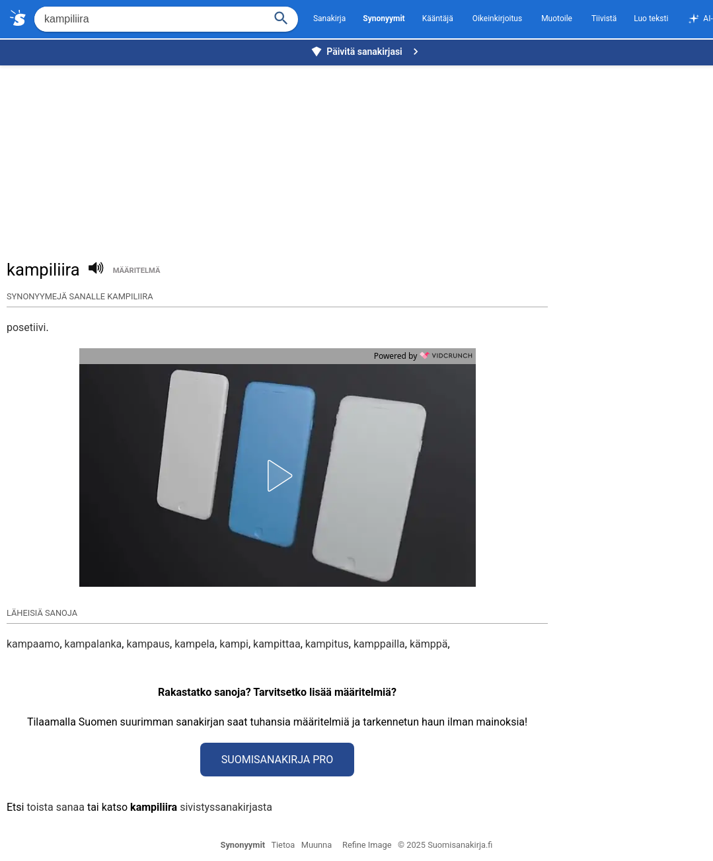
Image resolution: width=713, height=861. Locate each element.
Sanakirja (329, 18)
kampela (194, 644)
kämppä (429, 644)
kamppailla (379, 644)
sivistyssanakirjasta (226, 807)
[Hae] (148, 19)
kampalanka (93, 644)
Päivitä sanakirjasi (366, 51)
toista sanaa (55, 807)
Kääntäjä (437, 18)
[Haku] (281, 17)
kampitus (327, 644)
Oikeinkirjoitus (497, 18)
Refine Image (366, 845)
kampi (233, 644)
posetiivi (26, 327)
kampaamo (33, 644)
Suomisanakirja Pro (277, 759)
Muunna (316, 845)
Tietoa (283, 845)
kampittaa (277, 644)
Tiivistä (604, 18)
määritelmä (137, 270)
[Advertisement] (360, 155)
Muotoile (556, 18)
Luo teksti (651, 18)
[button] (277, 476)
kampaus (148, 644)
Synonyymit (243, 845)
